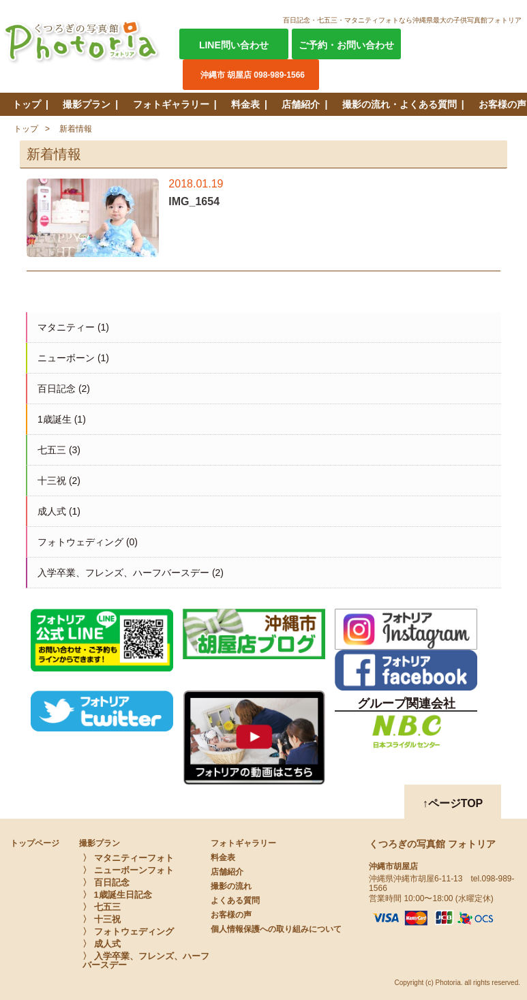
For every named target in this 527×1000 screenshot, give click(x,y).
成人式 (51, 511)
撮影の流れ (231, 886)
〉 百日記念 (106, 882)
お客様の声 (502, 104)
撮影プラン (86, 104)
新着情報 (75, 129)
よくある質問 (235, 900)
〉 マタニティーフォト (128, 858)
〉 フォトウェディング (128, 931)
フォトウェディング (80, 541)
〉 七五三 (101, 907)
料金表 (245, 104)
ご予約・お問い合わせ (346, 45)
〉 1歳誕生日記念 (117, 895)
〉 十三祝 (101, 919)
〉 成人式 (101, 944)
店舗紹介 (301, 104)
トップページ (34, 843)
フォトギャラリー (171, 104)
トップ (26, 104)
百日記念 (56, 388)
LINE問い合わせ (234, 45)
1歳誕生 (54, 419)
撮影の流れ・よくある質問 (399, 104)
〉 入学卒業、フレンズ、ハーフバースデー (145, 960)
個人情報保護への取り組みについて (276, 929)
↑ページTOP (453, 803)
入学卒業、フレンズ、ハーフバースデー (123, 572)
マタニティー (66, 327)
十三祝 (51, 480)
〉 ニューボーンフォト (128, 870)
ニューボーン (66, 357)
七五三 (51, 449)
